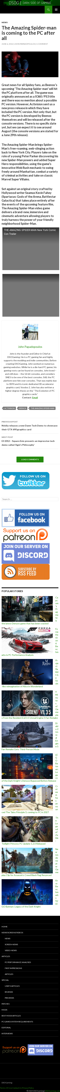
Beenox (22, 408)
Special (5, 980)
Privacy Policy (28, 1088)
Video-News (11, 950)
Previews (9, 998)
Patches (5, 1004)
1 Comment (42, 44)
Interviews (7, 1033)
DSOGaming (7, 1082)
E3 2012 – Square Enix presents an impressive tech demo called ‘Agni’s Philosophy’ (30, 440)
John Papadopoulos (24, 44)
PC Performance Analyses (18, 962)
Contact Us (17, 1088)
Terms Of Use (6, 1088)
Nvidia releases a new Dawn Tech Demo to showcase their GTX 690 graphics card (30, 425)
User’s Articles (12, 986)
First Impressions (13, 968)
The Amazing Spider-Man (42, 408)
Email (35, 397)
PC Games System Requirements (17, 1021)
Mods (4, 1010)
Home (5, 926)
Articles (6, 956)
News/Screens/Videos (12, 932)
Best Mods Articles (11, 1015)
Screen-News (11, 944)
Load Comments (30, 459)
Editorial (6, 1027)
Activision (9, 408)
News (5, 22)
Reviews (9, 992)
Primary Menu (56, 9)
